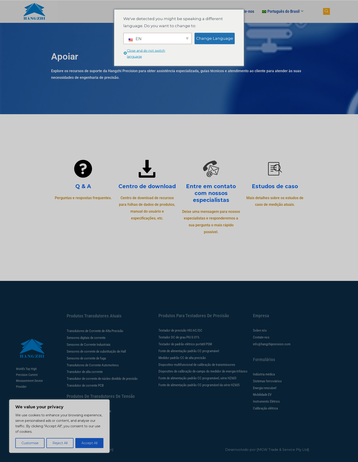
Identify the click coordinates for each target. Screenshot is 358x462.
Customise (30, 443)
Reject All (60, 443)
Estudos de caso (275, 186)
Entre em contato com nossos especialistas (211, 193)
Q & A (83, 186)
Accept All (89, 443)
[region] (59, 426)
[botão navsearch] (326, 11)
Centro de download (147, 186)
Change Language (214, 38)
